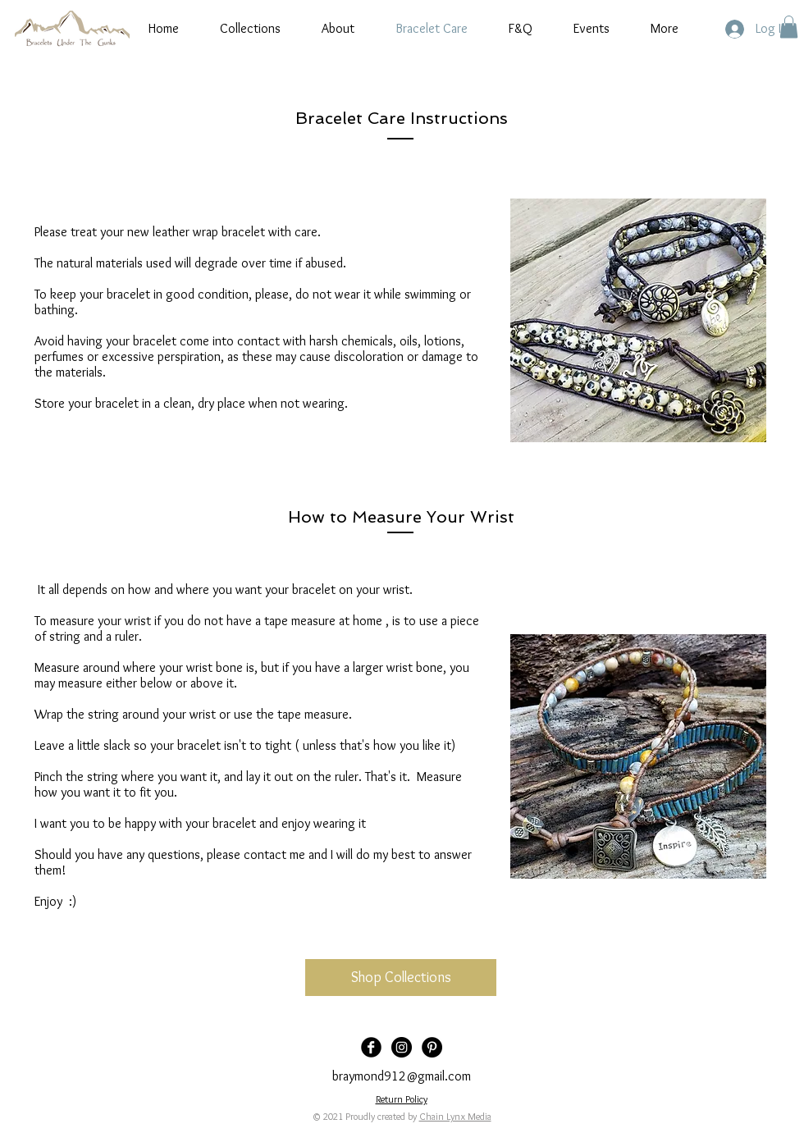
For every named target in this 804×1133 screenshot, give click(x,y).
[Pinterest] (432, 1047)
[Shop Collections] (400, 977)
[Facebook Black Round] (371, 1047)
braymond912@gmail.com (401, 1076)
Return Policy (401, 1099)
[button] (788, 27)
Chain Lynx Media (455, 1116)
